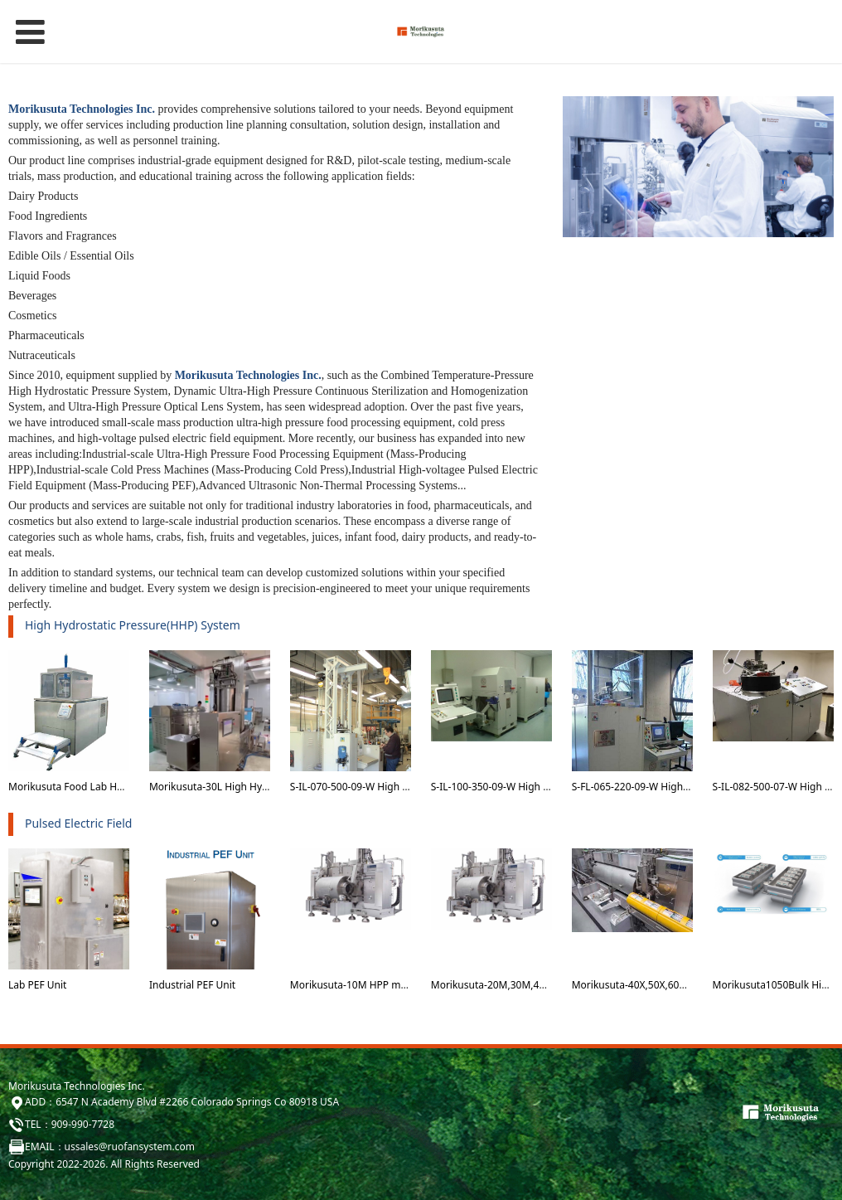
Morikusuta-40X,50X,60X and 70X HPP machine (681, 985)
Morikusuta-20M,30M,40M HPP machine (524, 985)
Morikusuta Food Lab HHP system (87, 787)
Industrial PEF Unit (192, 985)
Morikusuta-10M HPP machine (361, 985)
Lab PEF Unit (37, 985)
